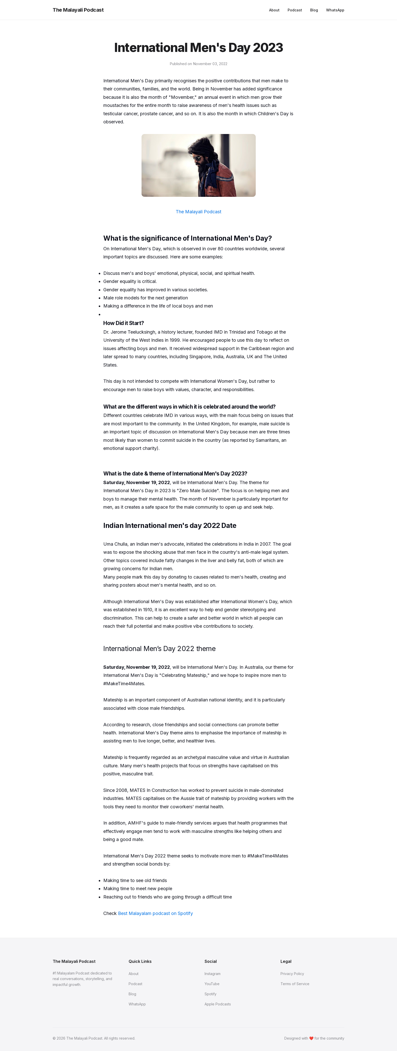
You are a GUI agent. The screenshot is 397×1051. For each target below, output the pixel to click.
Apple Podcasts (218, 1004)
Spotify (210, 994)
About (274, 10)
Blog (314, 10)
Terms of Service (295, 984)
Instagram (213, 973)
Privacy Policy (292, 973)
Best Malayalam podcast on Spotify (155, 913)
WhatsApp (335, 10)
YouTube (212, 984)
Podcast (295, 10)
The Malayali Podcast (78, 10)
